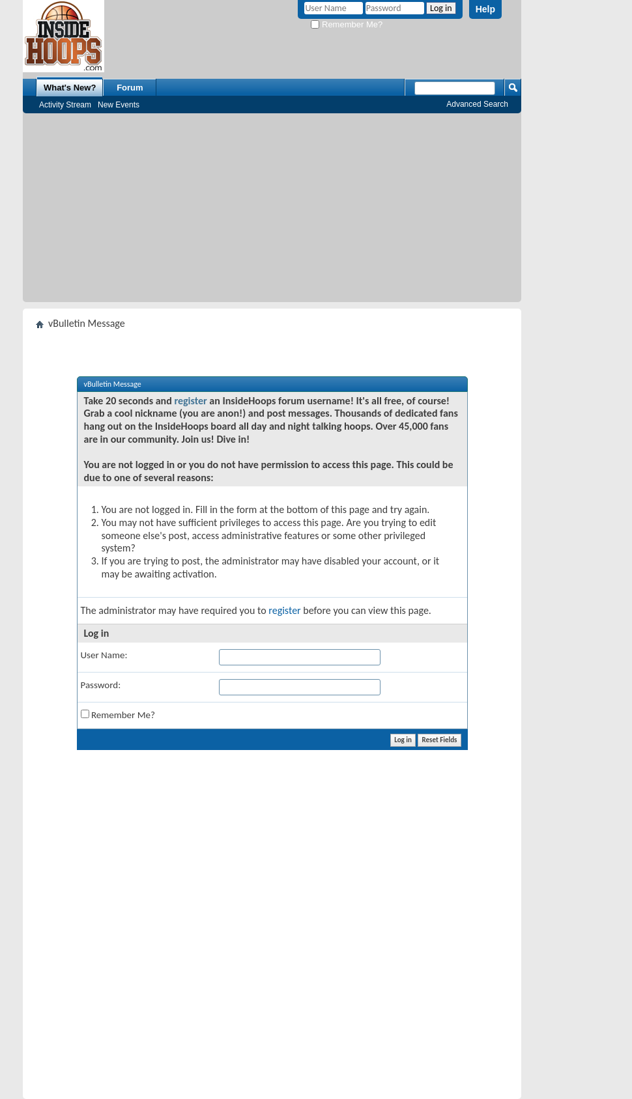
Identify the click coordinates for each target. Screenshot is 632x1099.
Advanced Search (477, 104)
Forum (130, 87)
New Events (118, 104)
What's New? (70, 87)
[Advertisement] (272, 211)
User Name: (104, 655)
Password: (101, 685)
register (190, 401)
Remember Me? (346, 24)
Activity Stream (65, 104)
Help (485, 9)
